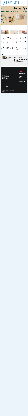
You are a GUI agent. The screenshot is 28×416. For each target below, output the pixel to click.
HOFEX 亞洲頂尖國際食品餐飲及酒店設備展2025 (20, 59)
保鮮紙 (3, 48)
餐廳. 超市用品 (17, 48)
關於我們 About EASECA (22, 73)
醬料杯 (3, 42)
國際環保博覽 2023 (16, 60)
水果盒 (8, 42)
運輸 (21, 48)
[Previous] (2, 15)
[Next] (25, 15)
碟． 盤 (8, 38)
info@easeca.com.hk (5, 78)
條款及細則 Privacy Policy (22, 81)
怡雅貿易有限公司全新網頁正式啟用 (18, 61)
